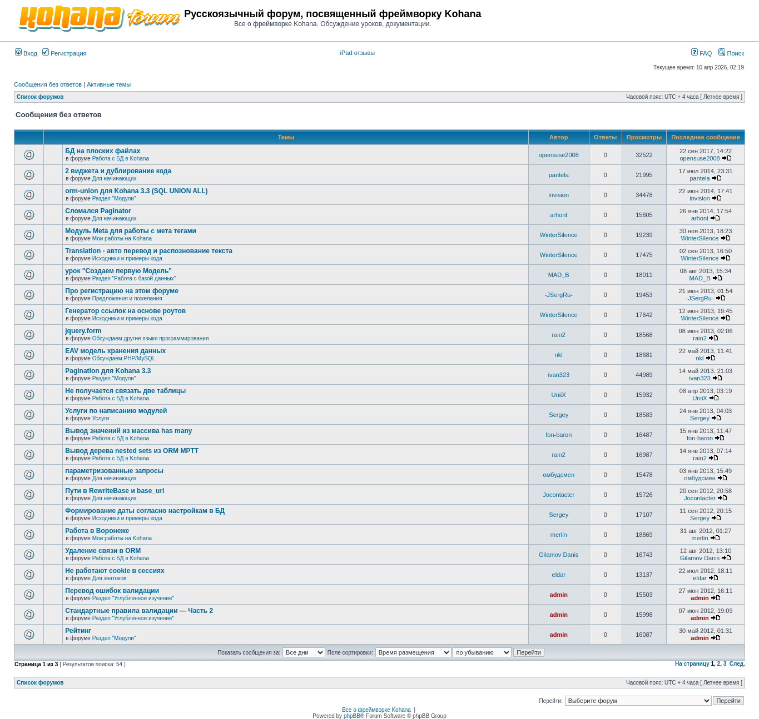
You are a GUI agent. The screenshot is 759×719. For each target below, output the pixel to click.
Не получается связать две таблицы (125, 391)
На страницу (692, 664)
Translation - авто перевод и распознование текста (148, 251)
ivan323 (558, 374)
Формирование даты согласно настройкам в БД (145, 511)
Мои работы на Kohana (122, 238)
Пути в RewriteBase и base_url (114, 491)
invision (558, 195)
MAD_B (558, 274)
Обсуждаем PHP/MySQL (124, 358)
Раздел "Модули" (114, 198)
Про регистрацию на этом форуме (121, 291)
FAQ (701, 53)
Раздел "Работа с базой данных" (134, 278)
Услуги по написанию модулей (116, 411)
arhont (558, 215)
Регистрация (64, 53)
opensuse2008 (559, 155)
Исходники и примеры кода (127, 258)
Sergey (558, 414)
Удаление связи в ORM (103, 551)
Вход (26, 53)
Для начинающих (114, 178)
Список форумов (40, 97)
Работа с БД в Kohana (120, 158)
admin (559, 594)
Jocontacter (558, 494)
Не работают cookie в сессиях (114, 571)
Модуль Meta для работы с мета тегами (130, 231)
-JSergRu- (559, 294)
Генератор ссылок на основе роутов (125, 311)
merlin (558, 534)
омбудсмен (558, 474)
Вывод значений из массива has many (128, 431)
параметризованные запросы (114, 471)
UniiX (559, 394)
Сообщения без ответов (48, 84)
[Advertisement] (614, 17)
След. (737, 664)
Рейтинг (78, 631)
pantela (559, 175)
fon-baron (558, 434)
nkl (559, 354)
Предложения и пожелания (127, 298)
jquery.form (83, 331)
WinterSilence (559, 235)
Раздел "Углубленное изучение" (133, 598)
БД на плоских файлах (102, 151)
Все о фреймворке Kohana (376, 710)
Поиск (731, 53)
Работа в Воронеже (97, 531)
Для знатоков (109, 578)
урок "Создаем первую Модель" (118, 271)
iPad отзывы (357, 52)
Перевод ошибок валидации (112, 591)
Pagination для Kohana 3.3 (108, 371)
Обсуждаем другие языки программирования (150, 338)
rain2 (558, 334)
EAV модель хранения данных (115, 351)
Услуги (101, 418)
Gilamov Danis (559, 554)
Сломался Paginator (98, 211)
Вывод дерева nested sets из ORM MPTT (132, 451)
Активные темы (109, 84)
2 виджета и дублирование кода (118, 171)
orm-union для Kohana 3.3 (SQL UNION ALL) (136, 191)
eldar (558, 574)
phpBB (352, 716)
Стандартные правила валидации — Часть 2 (139, 611)
